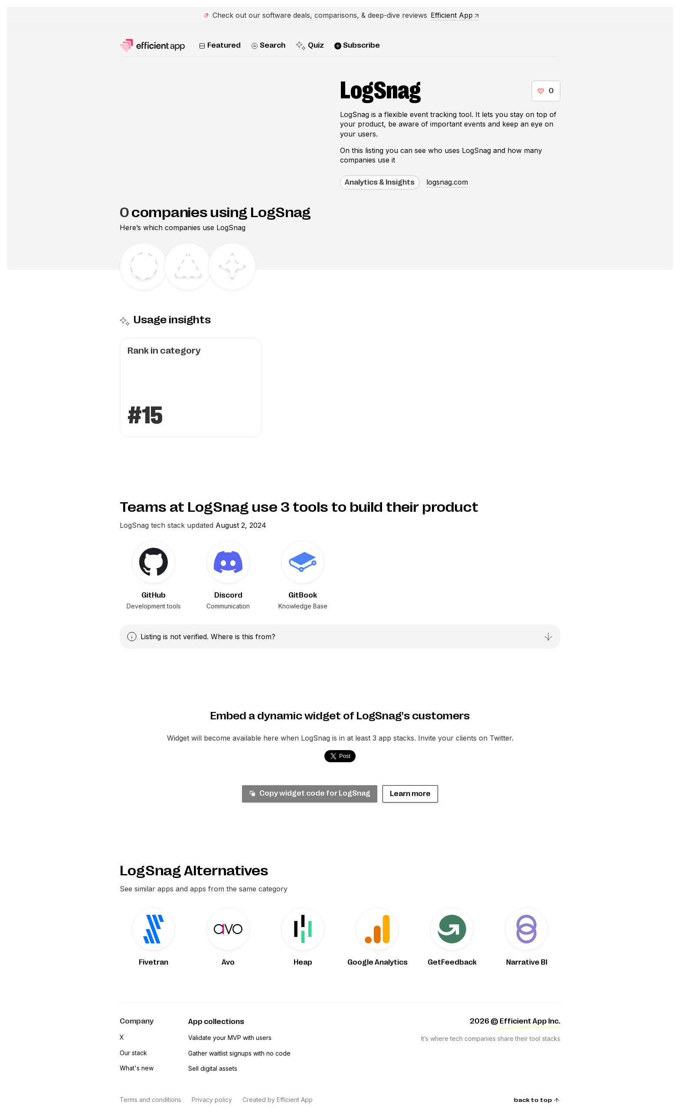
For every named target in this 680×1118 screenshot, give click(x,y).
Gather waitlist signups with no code (239, 1053)
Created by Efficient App (277, 1099)
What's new (137, 1068)
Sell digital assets (212, 1068)
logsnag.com (447, 182)
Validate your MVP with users (229, 1037)
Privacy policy (212, 1099)
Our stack (133, 1052)
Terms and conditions (150, 1099)
